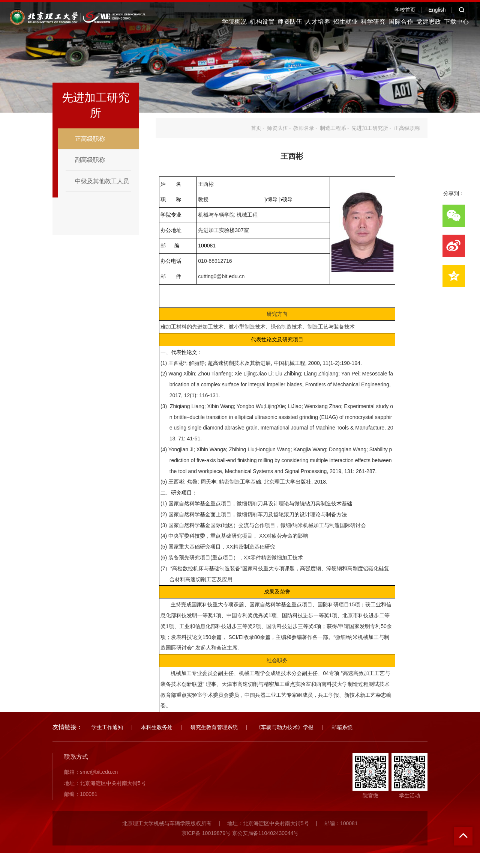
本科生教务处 (156, 727)
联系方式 (76, 757)
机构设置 (262, 21)
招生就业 (345, 21)
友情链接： (67, 727)
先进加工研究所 (369, 128)
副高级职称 (90, 160)
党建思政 (428, 21)
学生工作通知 (107, 727)
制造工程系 (333, 128)
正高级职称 (90, 139)
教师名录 (303, 128)
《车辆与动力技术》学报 (285, 727)
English (437, 10)
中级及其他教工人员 (102, 181)
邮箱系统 (342, 727)
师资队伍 (290, 21)
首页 (256, 128)
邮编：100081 (81, 794)
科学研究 (373, 21)
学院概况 (234, 21)
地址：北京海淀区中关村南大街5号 (105, 783)
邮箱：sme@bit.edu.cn (91, 772)
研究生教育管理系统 (214, 727)
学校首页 (405, 10)
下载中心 (456, 21)
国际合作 (400, 21)
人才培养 (317, 21)
